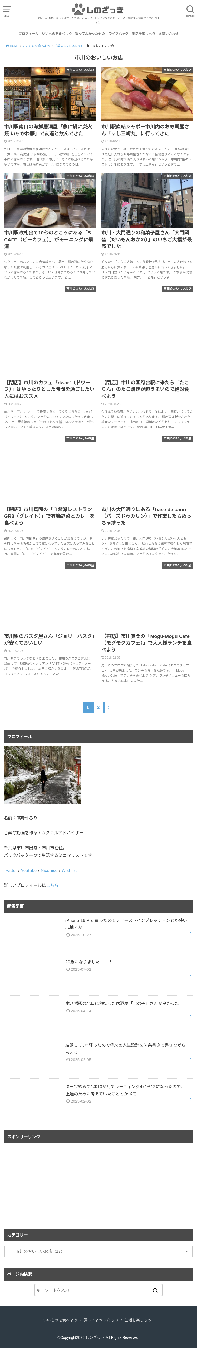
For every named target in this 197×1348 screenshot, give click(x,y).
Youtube (29, 870)
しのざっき (95, 1337)
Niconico (49, 870)
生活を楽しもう (143, 34)
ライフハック (119, 34)
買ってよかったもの (90, 34)
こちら (52, 885)
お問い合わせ (169, 34)
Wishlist (69, 870)
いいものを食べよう (57, 34)
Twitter (10, 870)
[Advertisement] (98, 1182)
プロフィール (28, 34)
